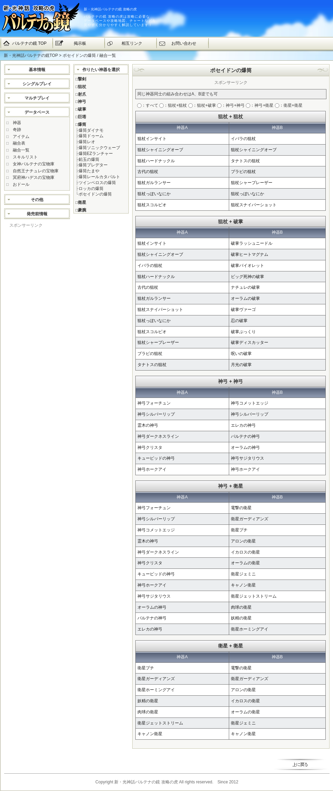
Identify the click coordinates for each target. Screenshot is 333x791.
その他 (37, 199)
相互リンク (132, 43)
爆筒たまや (89, 170)
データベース (37, 112)
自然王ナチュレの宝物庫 (35, 170)
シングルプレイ (37, 83)
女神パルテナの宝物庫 (33, 164)
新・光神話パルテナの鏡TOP (31, 55)
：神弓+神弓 (231, 105)
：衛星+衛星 (289, 105)
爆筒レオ (87, 141)
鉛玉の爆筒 (89, 159)
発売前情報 (37, 213)
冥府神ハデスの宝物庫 (33, 177)
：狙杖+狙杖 (173, 105)
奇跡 (17, 129)
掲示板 (80, 43)
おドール (21, 184)
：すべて (147, 105)
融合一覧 (21, 150)
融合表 (19, 143)
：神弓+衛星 (259, 105)
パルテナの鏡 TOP (29, 43)
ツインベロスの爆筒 (97, 182)
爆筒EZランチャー (96, 153)
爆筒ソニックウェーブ (99, 147)
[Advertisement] (37, 332)
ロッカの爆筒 (91, 188)
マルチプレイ (37, 98)
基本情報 (37, 69)
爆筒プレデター (93, 165)
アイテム (21, 136)
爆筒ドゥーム (91, 135)
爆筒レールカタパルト (99, 176)
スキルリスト (25, 157)
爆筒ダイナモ (91, 130)
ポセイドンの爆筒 (95, 194)
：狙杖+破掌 (202, 105)
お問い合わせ (183, 43)
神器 (17, 122)
